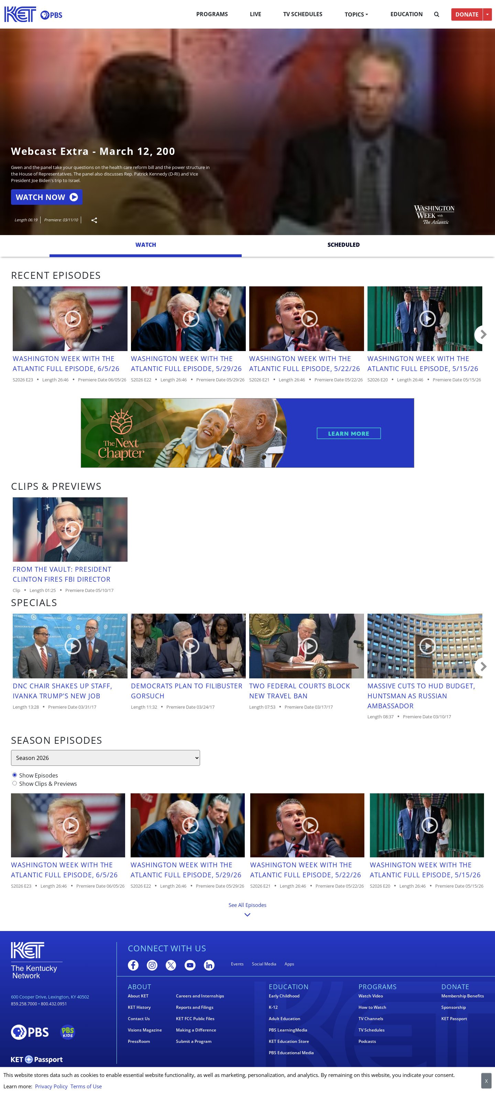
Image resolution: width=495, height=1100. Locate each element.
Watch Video (371, 996)
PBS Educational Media (291, 1053)
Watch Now (47, 197)
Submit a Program (193, 1041)
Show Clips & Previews (48, 783)
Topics (354, 14)
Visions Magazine (145, 1030)
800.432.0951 (54, 1004)
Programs (212, 14)
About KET (138, 996)
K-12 (273, 1007)
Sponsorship (453, 1007)
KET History (139, 1007)
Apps (289, 964)
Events (237, 964)
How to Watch (372, 1007)
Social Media (264, 964)
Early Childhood (284, 996)
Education (406, 14)
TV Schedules (302, 14)
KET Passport (454, 1019)
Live (255, 14)
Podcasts (367, 1041)
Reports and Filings (194, 1007)
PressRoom (139, 1041)
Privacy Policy (51, 1086)
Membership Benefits (462, 996)
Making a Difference (196, 1030)
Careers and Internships (200, 996)
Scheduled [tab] (344, 244)
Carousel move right (484, 335)
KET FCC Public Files (195, 1019)
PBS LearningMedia (288, 1030)
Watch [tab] (145, 244)
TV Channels (371, 1019)
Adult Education (284, 1019)
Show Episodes (38, 775)
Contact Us (139, 1019)
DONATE (466, 14)
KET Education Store (289, 1041)
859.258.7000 (24, 1004)
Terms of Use (86, 1086)
